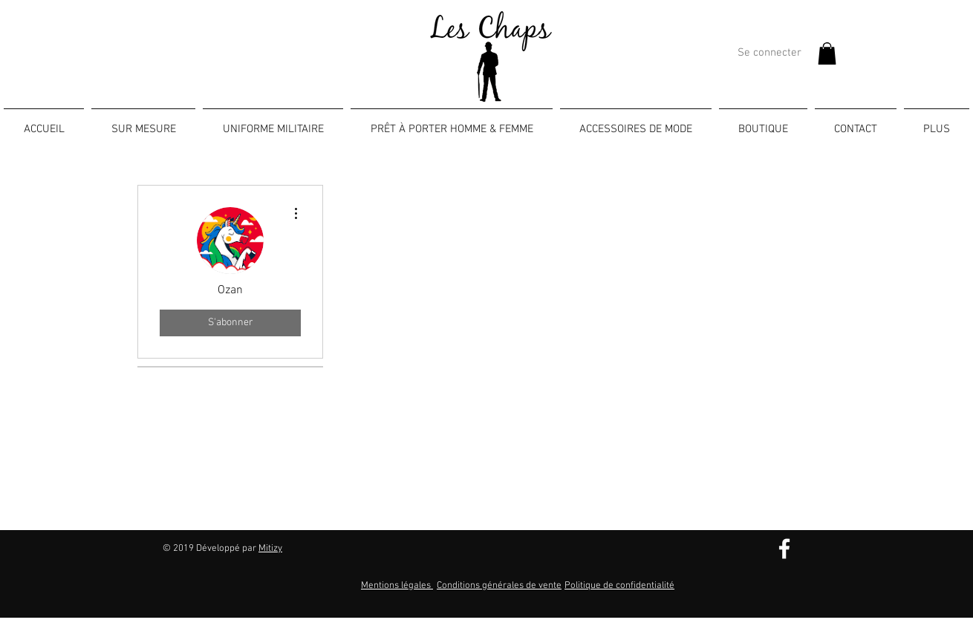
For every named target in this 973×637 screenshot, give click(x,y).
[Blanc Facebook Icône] (784, 548)
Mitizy (270, 549)
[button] (827, 53)
